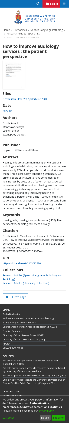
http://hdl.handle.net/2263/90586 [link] (22, 263)
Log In (52, 3)
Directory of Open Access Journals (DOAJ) (24, 339)
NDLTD (6, 343)
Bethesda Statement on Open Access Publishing (28, 318)
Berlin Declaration (12, 314)
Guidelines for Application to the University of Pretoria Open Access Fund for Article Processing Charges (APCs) (34, 381)
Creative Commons (12, 331)
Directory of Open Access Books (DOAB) (23, 335)
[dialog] (34, 409)
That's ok (58, 417)
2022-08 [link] (7, 111)
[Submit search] (38, 4)
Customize (8, 417)
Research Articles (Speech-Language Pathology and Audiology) (24, 33)
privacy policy (46, 410)
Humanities (20, 29)
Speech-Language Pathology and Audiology (48, 29)
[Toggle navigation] (64, 4)
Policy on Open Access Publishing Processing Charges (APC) (34, 375)
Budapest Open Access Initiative (19, 322)
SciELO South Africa (13, 347)
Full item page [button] (16, 297)
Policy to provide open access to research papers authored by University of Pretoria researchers (34, 370)
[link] (25, 99)
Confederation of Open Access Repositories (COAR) (30, 326)
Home (6, 29)
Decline (45, 417)
